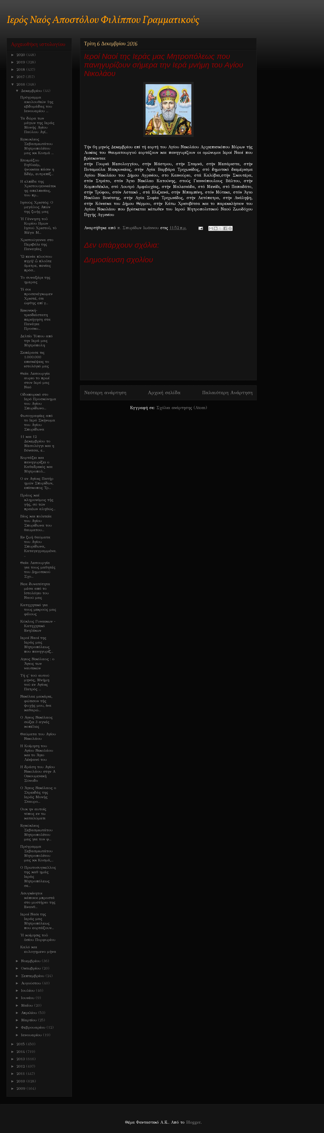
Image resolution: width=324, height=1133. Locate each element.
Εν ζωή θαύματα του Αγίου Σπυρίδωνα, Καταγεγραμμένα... (38, 546)
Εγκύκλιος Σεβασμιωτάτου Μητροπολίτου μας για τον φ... (36, 832)
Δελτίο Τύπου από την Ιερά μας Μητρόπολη (36, 340)
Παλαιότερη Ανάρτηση (227, 392)
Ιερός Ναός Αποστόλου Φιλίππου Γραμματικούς (103, 20)
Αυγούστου (31, 983)
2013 (21, 1059)
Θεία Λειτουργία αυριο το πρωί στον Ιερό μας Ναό (35, 380)
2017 (21, 77)
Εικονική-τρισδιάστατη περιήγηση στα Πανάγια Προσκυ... (35, 319)
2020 (21, 55)
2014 (21, 1051)
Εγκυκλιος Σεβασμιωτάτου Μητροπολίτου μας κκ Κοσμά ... (37, 146)
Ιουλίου (28, 990)
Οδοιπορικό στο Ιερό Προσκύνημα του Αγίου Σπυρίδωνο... (38, 401)
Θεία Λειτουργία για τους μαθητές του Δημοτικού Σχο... (37, 569)
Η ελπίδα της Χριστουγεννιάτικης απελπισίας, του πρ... (38, 188)
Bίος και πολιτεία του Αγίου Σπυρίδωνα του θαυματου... (36, 523)
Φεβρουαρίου (34, 1027)
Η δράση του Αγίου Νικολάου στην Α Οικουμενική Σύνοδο (37, 774)
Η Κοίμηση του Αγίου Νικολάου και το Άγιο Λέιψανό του (36, 753)
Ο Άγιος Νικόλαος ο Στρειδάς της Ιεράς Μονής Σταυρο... (38, 795)
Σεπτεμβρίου (33, 976)
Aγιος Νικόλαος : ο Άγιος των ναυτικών (37, 663)
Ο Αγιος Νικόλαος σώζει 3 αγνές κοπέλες (36, 722)
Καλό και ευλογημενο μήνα (38, 949)
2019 (21, 62)
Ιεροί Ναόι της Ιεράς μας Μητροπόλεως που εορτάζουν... (37, 921)
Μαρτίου (29, 1020)
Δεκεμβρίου (32, 90)
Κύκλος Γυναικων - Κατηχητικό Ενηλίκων (37, 626)
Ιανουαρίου (32, 1035)
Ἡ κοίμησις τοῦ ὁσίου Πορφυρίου (37, 937)
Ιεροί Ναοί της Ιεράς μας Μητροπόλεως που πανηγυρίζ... (36, 644)
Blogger (193, 1122)
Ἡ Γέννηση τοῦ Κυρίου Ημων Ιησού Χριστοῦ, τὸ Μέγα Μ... (38, 226)
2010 (21, 1081)
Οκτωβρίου (31, 968)
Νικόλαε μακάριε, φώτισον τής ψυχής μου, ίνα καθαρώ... (36, 703)
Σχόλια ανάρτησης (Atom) (181, 407)
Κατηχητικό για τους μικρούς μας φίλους (38, 609)
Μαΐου (27, 1005)
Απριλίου (29, 1012)
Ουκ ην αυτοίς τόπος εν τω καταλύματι (33, 813)
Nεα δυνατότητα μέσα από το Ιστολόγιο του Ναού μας (35, 591)
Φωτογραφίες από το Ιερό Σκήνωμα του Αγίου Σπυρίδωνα (37, 422)
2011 (21, 1073)
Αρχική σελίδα (164, 392)
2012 (21, 1066)
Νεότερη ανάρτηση (105, 392)
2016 (21, 84)
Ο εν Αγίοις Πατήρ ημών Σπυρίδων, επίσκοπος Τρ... (36, 483)
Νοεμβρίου (31, 961)
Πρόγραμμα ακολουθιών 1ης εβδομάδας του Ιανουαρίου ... (36, 104)
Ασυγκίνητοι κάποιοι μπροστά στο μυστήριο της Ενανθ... (37, 900)
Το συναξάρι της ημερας (35, 279)
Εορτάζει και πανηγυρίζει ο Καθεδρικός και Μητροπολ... (36, 464)
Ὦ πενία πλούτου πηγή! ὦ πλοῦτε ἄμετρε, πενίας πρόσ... (36, 263)
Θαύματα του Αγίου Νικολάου (38, 736)
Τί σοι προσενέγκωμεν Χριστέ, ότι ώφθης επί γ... (36, 296)
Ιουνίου (28, 998)
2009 (21, 1088)
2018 (21, 69)
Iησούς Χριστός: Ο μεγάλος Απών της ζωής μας (36, 207)
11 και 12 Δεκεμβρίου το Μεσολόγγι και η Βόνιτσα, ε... (37, 443)
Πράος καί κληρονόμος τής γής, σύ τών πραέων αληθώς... (37, 502)
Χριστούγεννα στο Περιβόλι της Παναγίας (36, 244)
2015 (21, 1044)
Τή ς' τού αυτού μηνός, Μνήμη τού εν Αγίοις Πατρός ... (34, 682)
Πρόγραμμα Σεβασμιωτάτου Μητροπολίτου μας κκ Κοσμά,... (36, 853)
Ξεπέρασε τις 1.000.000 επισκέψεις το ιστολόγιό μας (34, 359)
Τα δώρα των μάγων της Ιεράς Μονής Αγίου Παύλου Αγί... (37, 125)
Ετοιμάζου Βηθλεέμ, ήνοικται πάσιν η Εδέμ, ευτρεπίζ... (37, 167)
